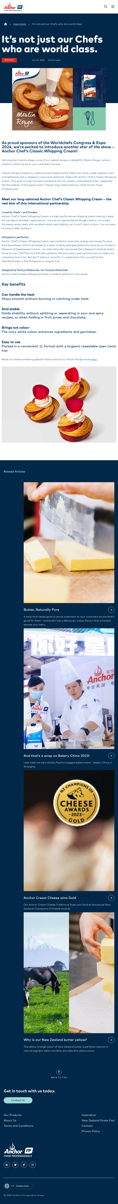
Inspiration (89, 1115)
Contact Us (18, 1100)
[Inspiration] (19, 24)
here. (94, 359)
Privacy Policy (91, 1131)
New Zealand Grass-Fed (98, 1120)
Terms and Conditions (18, 1125)
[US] (5, 24)
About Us (10, 1120)
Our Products (13, 1115)
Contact (87, 1125)
